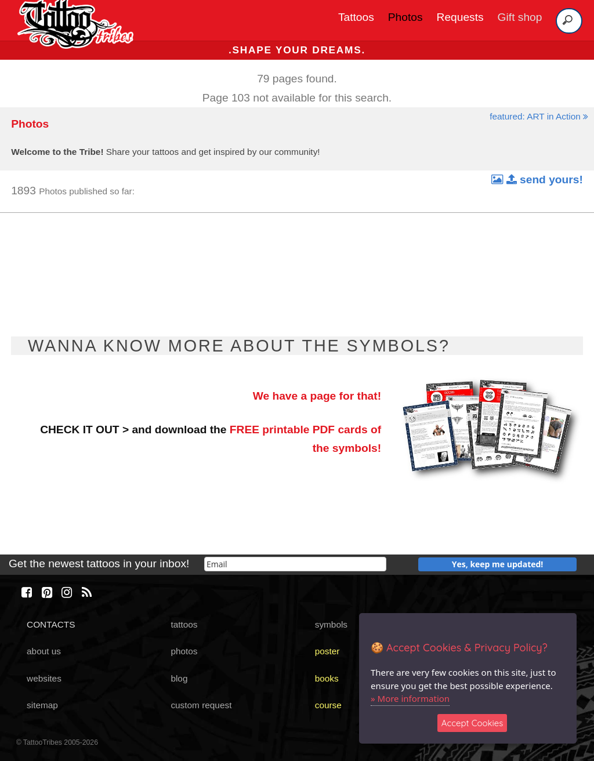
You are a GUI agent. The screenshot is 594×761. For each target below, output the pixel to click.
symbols (331, 624)
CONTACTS (51, 624)
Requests (460, 17)
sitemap (42, 705)
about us (44, 651)
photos (184, 651)
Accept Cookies (472, 723)
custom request (201, 705)
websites (44, 678)
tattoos (184, 624)
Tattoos (356, 17)
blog (179, 678)
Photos (405, 17)
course (328, 705)
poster (327, 651)
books (327, 678)
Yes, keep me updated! (498, 564)
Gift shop (520, 17)
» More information (410, 698)
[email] (295, 564)
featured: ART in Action (539, 116)
